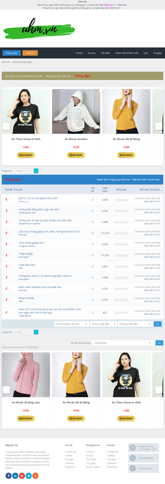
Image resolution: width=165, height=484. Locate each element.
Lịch (146, 53)
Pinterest (112, 467)
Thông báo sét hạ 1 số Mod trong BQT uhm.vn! (45, 276)
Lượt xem (104, 189)
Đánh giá (121, 189)
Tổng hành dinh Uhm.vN (57, 76)
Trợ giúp (157, 53)
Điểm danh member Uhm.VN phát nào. (40, 287)
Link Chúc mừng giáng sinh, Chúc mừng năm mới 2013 (49, 231)
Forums (92, 53)
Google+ (112, 459)
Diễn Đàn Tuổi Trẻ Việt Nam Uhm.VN (23, 76)
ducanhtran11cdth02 (29, 223)
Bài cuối (144, 189)
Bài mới (6, 61)
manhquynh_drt (27, 212)
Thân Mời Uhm (27, 265)
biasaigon (24, 256)
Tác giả (18, 189)
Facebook (112, 451)
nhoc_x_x (23, 201)
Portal (79, 53)
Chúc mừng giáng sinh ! (32, 242)
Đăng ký (30, 53)
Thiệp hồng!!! (26, 253)
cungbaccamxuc (27, 245)
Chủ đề (8, 189)
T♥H (21, 268)
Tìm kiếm (105, 53)
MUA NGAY (26, 155)
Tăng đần (154, 189)
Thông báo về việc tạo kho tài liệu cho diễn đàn (45, 220)
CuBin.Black (25, 315)
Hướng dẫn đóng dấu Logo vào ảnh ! (39, 209)
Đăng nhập (11, 53)
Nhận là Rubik (26, 298)
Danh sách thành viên (127, 53)
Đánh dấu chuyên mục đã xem (113, 179)
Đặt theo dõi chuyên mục (146, 179)
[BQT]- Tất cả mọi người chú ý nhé (38, 198)
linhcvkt (23, 234)
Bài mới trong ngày (22, 61)
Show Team (93, 467)
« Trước (18, 171)
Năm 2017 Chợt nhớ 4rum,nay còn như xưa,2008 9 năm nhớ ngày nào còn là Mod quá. (50, 311)
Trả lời (93, 189)
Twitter (111, 455)
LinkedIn (111, 463)
